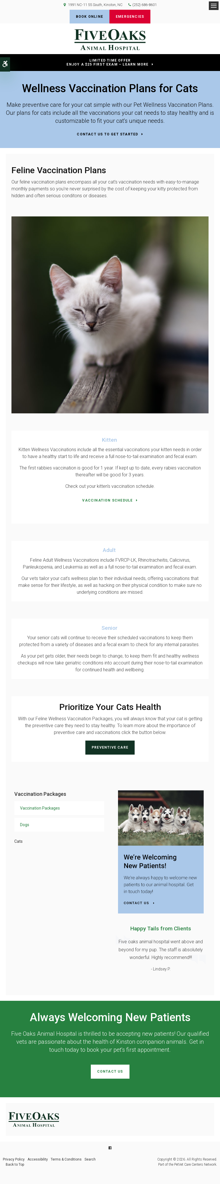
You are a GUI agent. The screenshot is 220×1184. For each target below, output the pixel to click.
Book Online (89, 17)
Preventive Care (110, 747)
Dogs (24, 824)
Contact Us (110, 1071)
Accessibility (38, 1159)
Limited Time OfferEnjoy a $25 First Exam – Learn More (107, 62)
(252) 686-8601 (144, 5)
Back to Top (15, 1165)
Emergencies (130, 17)
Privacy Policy (14, 1159)
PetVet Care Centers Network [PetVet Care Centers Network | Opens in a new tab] (195, 1165)
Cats (18, 841)
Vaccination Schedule (107, 500)
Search (90, 1159)
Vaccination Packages (40, 808)
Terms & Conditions (66, 1159)
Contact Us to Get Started (107, 134)
